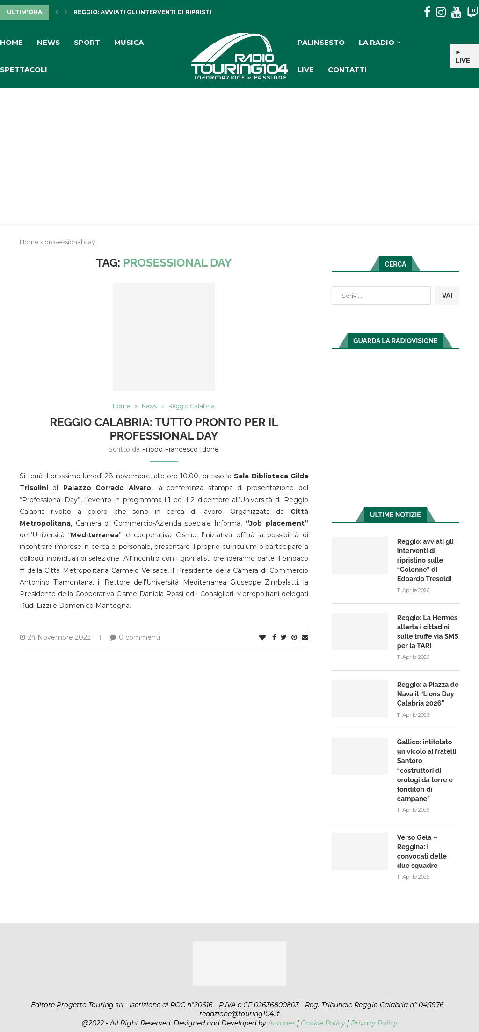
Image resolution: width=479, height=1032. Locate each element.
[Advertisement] (239, 158)
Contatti (347, 69)
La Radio (376, 42)
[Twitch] (472, 12)
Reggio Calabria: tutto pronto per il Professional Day (164, 429)
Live (306, 69)
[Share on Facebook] (274, 638)
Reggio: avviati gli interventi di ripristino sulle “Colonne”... (179, 11)
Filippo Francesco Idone (180, 450)
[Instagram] (440, 12)
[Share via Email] (305, 638)
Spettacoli (23, 69)
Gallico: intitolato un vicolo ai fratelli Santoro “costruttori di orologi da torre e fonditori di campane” (428, 761)
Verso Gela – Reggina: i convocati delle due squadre (428, 837)
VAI (447, 295)
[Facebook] (427, 12)
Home (11, 42)
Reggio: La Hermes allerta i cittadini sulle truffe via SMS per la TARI (427, 630)
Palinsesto (321, 42)
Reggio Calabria (193, 406)
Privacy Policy (374, 1008)
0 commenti (135, 638)
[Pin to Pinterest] (294, 638)
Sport (87, 42)
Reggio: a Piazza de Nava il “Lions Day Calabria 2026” (427, 691)
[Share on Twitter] (284, 638)
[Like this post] (262, 638)
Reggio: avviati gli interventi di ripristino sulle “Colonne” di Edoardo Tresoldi (424, 559)
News (48, 42)
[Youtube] (456, 12)
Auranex (281, 1008)
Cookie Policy (323, 1008)
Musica (129, 42)
